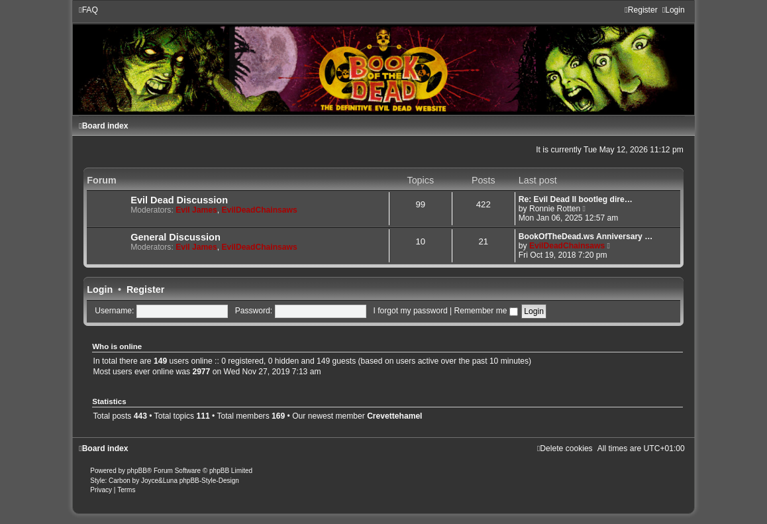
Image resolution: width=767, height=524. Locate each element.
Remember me (486, 310)
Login (100, 289)
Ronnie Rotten (554, 208)
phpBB (137, 470)
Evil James (196, 210)
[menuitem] (88, 10)
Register (145, 289)
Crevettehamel (394, 416)
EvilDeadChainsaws (259, 210)
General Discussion (175, 237)
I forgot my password (410, 310)
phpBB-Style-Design (209, 480)
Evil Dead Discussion (179, 200)
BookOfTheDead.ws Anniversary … (586, 236)
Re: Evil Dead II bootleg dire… (576, 199)
